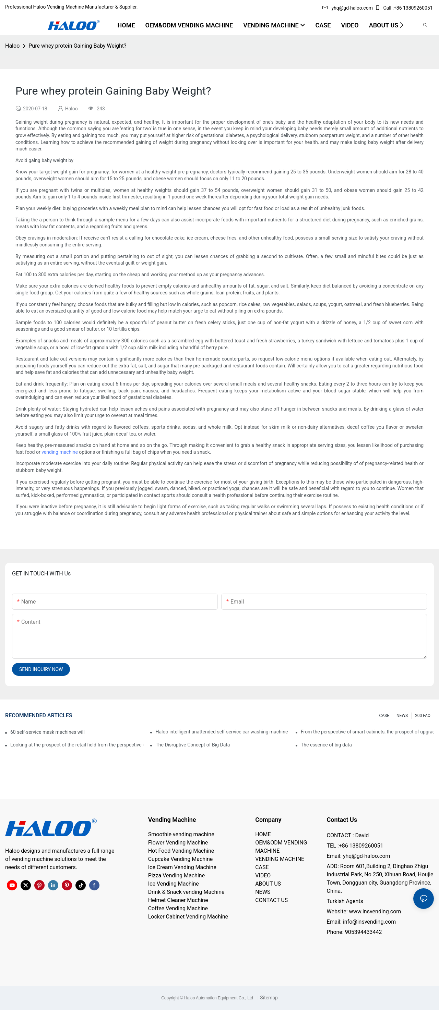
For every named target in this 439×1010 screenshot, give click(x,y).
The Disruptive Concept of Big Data (192, 744)
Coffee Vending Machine (178, 908)
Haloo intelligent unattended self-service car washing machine (221, 731)
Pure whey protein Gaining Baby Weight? (77, 45)
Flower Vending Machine (178, 842)
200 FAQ (422, 715)
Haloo (12, 45)
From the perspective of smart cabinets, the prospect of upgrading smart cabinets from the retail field (367, 731)
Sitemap (268, 997)
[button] (401, 25)
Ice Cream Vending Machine (182, 867)
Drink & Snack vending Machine (186, 892)
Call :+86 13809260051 (404, 8)
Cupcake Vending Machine (180, 859)
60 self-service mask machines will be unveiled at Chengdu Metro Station (47, 732)
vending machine (59, 452)
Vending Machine (172, 819)
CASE (384, 715)
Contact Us (342, 819)
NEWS (402, 715)
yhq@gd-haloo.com (347, 8)
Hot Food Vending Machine (181, 851)
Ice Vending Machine (173, 883)
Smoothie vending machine (181, 834)
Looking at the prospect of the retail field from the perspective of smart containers (76, 744)
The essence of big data (326, 744)
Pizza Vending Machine (176, 875)
